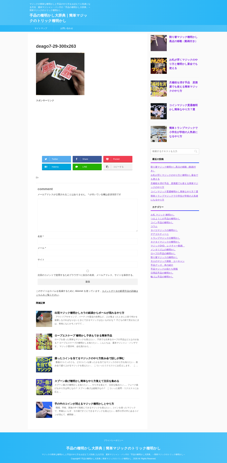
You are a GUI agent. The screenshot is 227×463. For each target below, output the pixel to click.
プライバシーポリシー (113, 440)
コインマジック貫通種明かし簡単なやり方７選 (174, 191)
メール (42, 248)
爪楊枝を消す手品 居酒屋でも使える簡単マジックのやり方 (183, 86)
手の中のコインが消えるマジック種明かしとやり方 (84, 403)
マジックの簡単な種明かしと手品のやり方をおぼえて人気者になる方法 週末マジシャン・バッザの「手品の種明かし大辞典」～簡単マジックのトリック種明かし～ (113, 454)
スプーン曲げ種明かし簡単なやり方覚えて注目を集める (87, 381)
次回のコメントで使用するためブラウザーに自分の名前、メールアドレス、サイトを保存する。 (86, 275)
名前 (41, 236)
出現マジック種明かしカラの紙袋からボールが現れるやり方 (89, 312)
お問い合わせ (66, 28)
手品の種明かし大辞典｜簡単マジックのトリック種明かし (113, 448)
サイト (41, 259)
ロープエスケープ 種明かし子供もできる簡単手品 (83, 335)
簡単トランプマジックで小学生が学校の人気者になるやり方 (183, 132)
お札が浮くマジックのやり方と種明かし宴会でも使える (183, 63)
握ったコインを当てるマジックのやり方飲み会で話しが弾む (89, 358)
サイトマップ (41, 28)
